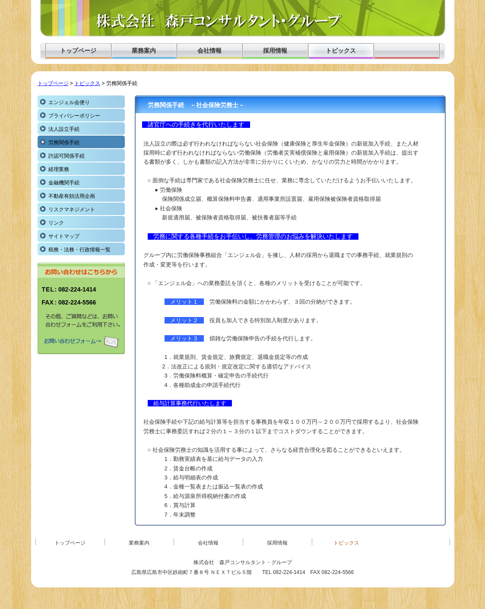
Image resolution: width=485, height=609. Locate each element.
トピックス (87, 83)
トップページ (53, 83)
